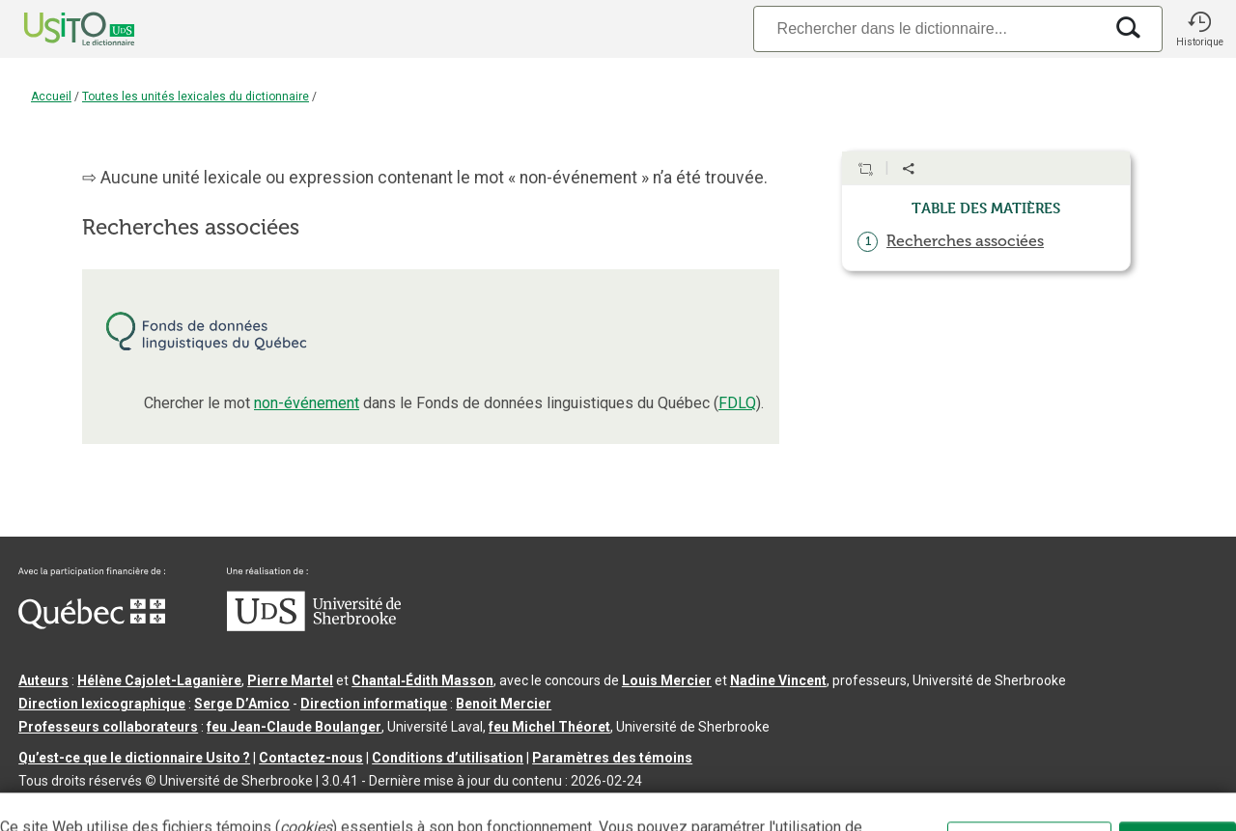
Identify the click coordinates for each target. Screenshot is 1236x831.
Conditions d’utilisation (447, 757)
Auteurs (43, 680)
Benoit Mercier (503, 703)
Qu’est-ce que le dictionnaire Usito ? (134, 757)
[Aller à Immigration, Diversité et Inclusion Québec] (91, 624)
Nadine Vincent (778, 680)
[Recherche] (928, 28)
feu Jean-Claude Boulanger (294, 726)
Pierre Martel (290, 680)
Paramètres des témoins (612, 757)
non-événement (306, 403)
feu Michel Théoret (549, 726)
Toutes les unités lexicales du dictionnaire (195, 96)
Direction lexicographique (101, 703)
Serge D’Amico (242, 703)
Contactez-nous (311, 757)
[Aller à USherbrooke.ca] (314, 626)
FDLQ (737, 403)
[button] (1199, 29)
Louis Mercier (667, 680)
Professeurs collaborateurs (108, 726)
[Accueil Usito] (58, 29)
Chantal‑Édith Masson (422, 680)
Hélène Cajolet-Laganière (159, 680)
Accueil (51, 96)
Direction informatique (373, 703)
